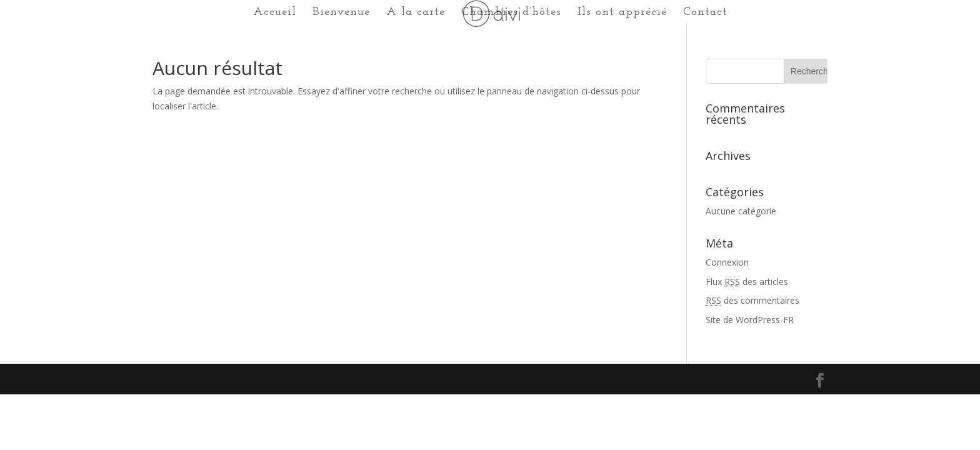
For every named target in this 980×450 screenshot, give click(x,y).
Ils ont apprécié (622, 13)
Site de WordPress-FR (750, 320)
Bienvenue (341, 13)
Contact (705, 13)
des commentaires (752, 300)
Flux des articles (747, 282)
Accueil (274, 13)
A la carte (415, 13)
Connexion (727, 262)
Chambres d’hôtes (511, 13)
